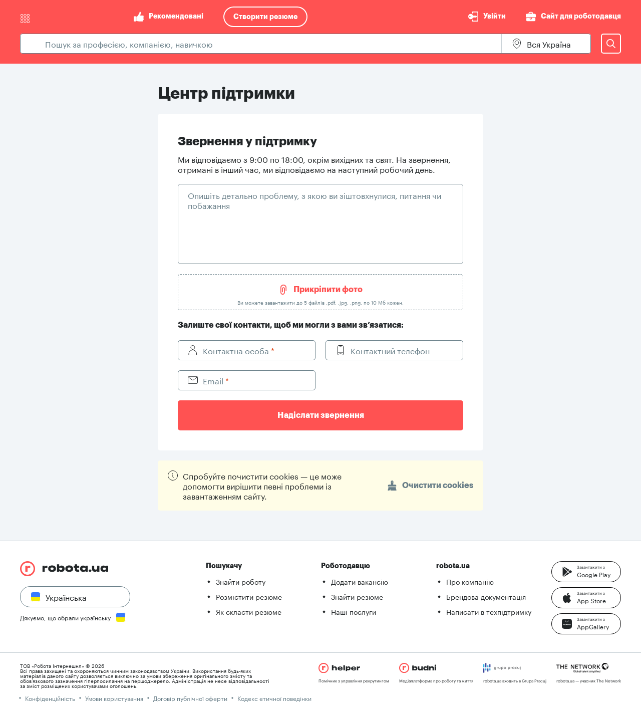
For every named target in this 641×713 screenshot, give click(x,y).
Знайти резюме (357, 596)
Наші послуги (353, 611)
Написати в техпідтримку (488, 611)
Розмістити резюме (249, 596)
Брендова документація (486, 596)
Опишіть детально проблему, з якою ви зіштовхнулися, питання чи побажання (314, 199)
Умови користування (114, 697)
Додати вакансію (359, 581)
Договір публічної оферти (190, 697)
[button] (586, 571)
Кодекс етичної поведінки (274, 697)
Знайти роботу (240, 581)
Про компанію (470, 581)
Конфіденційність (50, 697)
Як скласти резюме (248, 611)
